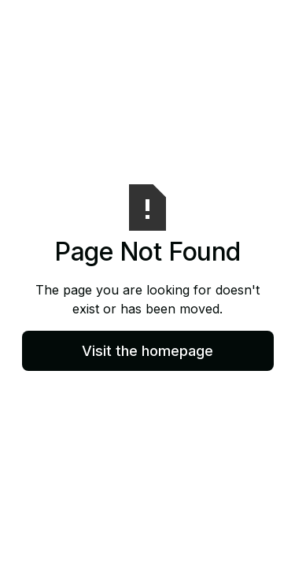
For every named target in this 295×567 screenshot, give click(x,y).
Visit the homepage (147, 351)
